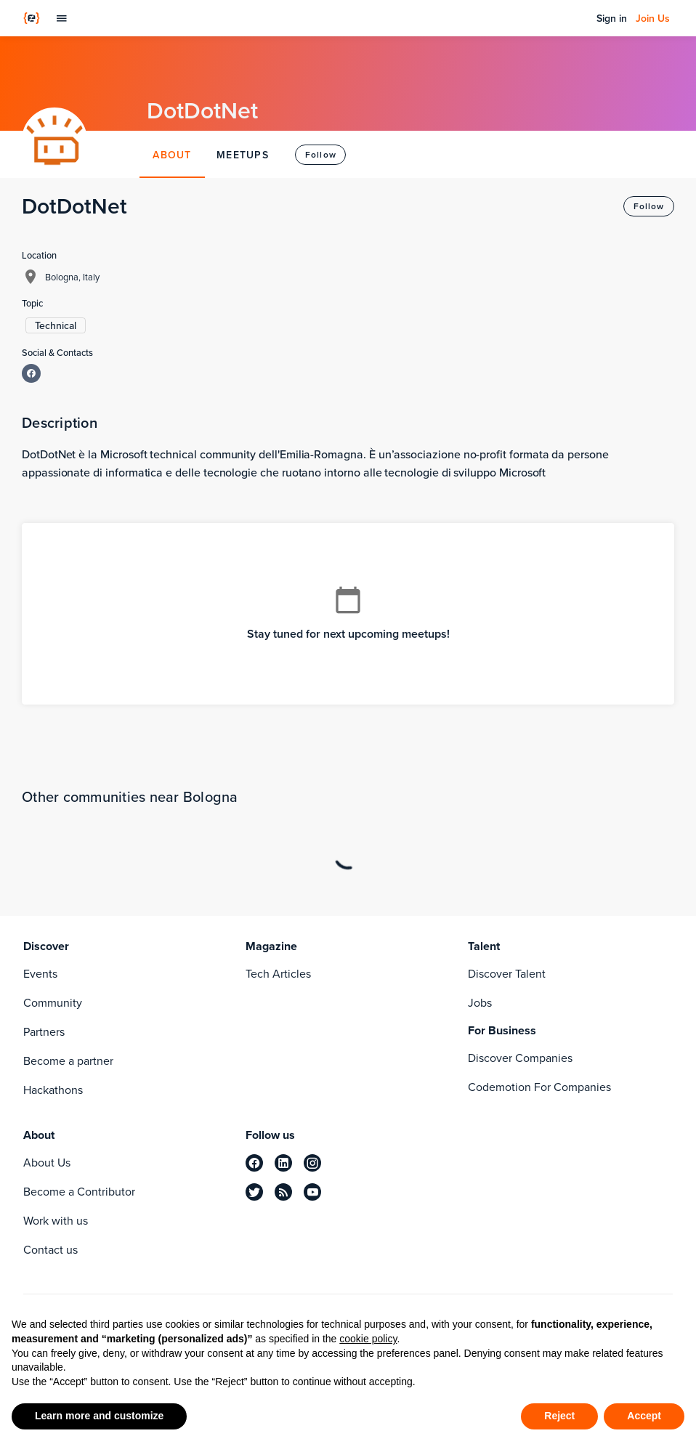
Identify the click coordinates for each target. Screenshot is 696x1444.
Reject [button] (559, 1415)
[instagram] (312, 1163)
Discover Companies (520, 1058)
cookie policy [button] (368, 1338)
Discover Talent (507, 973)
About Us (46, 1162)
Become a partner (68, 1060)
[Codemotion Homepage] (31, 18)
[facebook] (254, 1163)
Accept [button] (644, 1415)
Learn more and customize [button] (99, 1415)
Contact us (50, 1249)
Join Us (653, 18)
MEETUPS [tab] (243, 154)
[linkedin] (283, 1163)
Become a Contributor (79, 1191)
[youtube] (312, 1192)
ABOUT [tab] (172, 154)
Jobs (480, 1002)
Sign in (611, 18)
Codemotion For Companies (539, 1087)
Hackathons (53, 1090)
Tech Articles (278, 973)
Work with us (55, 1220)
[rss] (283, 1192)
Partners (44, 1031)
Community (52, 1002)
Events (40, 973)
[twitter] (254, 1192)
